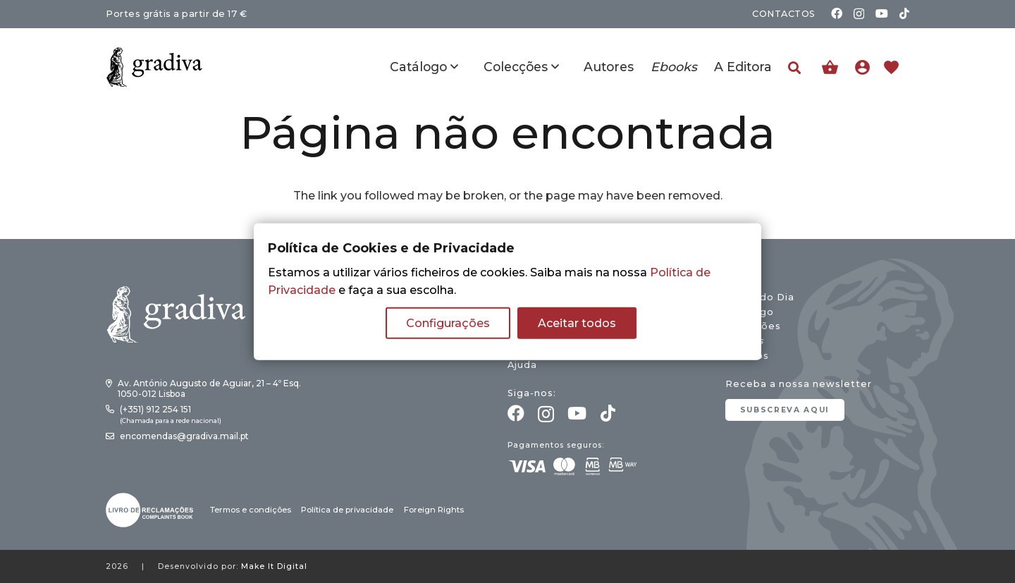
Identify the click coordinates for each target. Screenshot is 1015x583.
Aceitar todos (577, 323)
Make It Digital (274, 566)
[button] (794, 68)
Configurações (448, 323)
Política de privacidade (347, 510)
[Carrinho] (830, 67)
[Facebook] (836, 13)
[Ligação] (866, 67)
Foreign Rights (434, 510)
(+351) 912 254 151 (155, 409)
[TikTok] (904, 13)
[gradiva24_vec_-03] (149, 510)
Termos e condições (250, 510)
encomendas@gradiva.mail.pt (184, 436)
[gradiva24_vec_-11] (154, 67)
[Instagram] (859, 14)
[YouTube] (881, 13)
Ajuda (522, 365)
